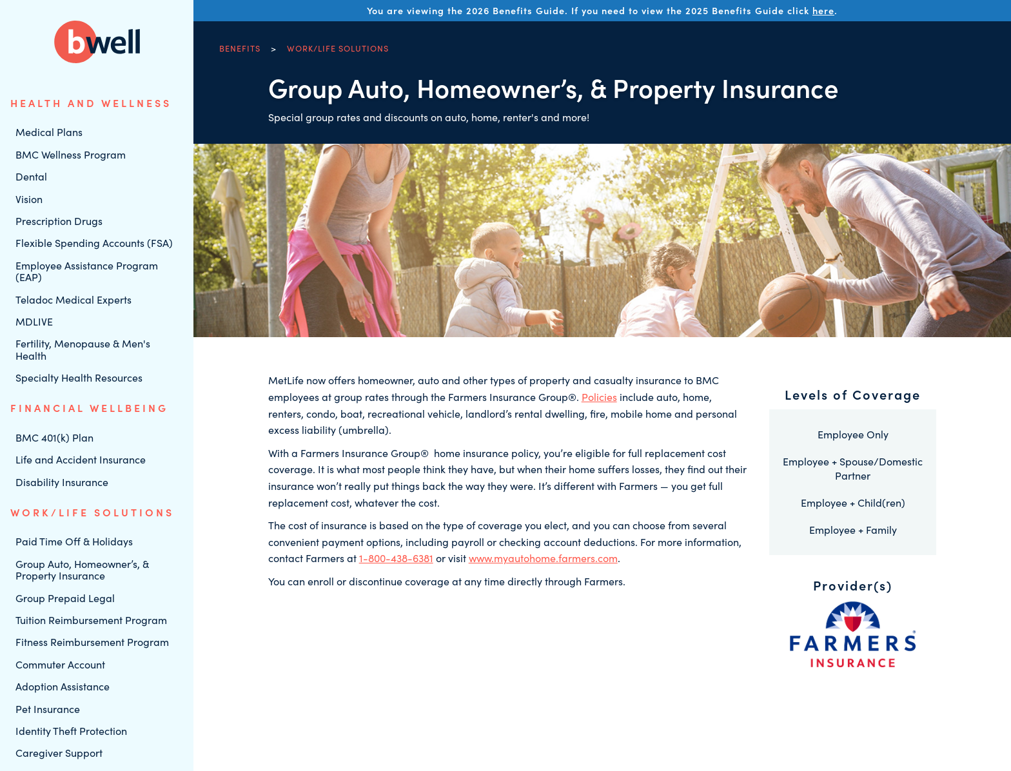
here (823, 10)
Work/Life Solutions (338, 48)
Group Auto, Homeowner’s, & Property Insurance (82, 569)
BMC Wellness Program (70, 154)
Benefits (239, 48)
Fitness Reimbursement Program (92, 642)
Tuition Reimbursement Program (91, 620)
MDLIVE (34, 321)
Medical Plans (49, 132)
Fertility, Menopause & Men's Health (82, 349)
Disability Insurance (61, 482)
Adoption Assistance (62, 686)
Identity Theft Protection (71, 730)
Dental (31, 176)
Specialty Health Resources (78, 377)
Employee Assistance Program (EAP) (86, 271)
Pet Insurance (47, 709)
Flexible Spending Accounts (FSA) (94, 242)
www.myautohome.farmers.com (543, 558)
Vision (29, 199)
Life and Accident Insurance (80, 459)
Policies (599, 397)
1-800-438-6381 (396, 558)
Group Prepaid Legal (65, 598)
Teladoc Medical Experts (73, 299)
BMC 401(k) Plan (54, 437)
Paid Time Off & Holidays (74, 541)
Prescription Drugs (59, 221)
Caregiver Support (59, 752)
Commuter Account (60, 664)
